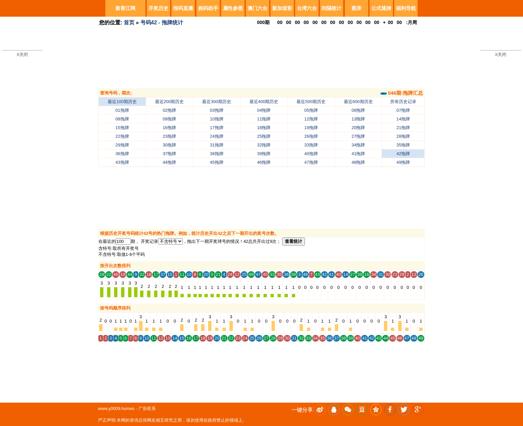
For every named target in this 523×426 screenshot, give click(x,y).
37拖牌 (169, 153)
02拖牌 (169, 110)
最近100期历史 (122, 101)
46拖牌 (264, 162)
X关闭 (22, 54)
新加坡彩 (282, 8)
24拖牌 (216, 136)
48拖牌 (358, 162)
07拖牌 (403, 110)
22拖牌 (122, 136)
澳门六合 (257, 8)
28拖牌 (403, 136)
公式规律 (381, 8)
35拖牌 (403, 144)
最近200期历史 (169, 101)
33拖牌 (311, 144)
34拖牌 (358, 144)
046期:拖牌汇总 (402, 93)
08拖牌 (122, 118)
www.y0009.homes (116, 408)
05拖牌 (311, 110)
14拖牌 (403, 118)
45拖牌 (216, 162)
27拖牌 (358, 136)
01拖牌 (122, 110)
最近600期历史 (358, 101)
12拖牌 (311, 118)
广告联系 (147, 408)
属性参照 (233, 8)
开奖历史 (158, 8)
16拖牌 (169, 127)
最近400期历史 (264, 101)
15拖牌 (122, 127)
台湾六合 (307, 8)
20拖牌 (358, 127)
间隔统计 (332, 8)
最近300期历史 (216, 101)
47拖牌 (311, 162)
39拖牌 (264, 153)
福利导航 (406, 8)
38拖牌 (216, 153)
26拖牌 (311, 136)
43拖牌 (122, 162)
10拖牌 (216, 118)
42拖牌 (403, 153)
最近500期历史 (311, 101)
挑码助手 (208, 8)
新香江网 (125, 8)
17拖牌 (216, 127)
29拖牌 (122, 144)
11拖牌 (264, 118)
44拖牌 (169, 162)
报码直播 (183, 8)
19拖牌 (311, 127)
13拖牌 (358, 118)
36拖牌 (122, 153)
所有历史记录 (403, 101)
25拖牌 (264, 136)
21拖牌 (403, 127)
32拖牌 (264, 144)
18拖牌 (264, 127)
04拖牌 (264, 110)
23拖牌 (169, 136)
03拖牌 (216, 110)
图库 (357, 8)
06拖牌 (358, 110)
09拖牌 (169, 118)
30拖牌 (169, 144)
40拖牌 (311, 153)
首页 (129, 22)
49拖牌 (403, 162)
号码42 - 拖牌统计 (161, 22)
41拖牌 (358, 153)
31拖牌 (216, 144)
